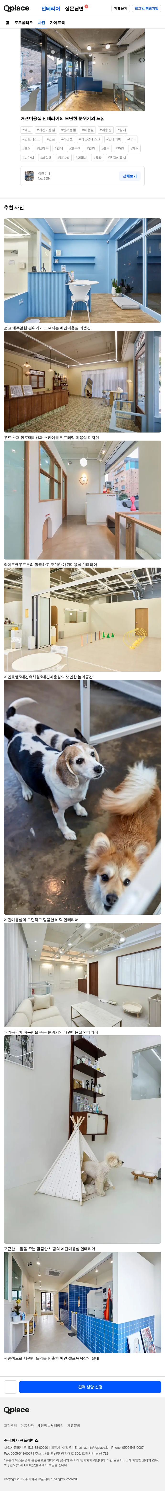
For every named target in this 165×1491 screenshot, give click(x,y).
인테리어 (50, 8)
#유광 (97, 158)
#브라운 (42, 148)
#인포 (51, 139)
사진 (41, 23)
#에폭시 (81, 158)
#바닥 (131, 139)
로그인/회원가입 (146, 8)
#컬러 (91, 148)
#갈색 (59, 148)
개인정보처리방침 (50, 1425)
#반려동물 (68, 130)
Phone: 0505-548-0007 (127, 1447)
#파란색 (28, 158)
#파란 (120, 148)
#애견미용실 (46, 130)
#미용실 (88, 130)
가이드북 (57, 23)
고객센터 (10, 1425)
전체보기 (130, 176)
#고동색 (75, 148)
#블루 (105, 148)
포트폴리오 (23, 23)
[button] (155, 224)
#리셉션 (67, 139)
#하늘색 (63, 158)
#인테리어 (113, 139)
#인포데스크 (32, 139)
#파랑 (134, 148)
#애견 (27, 130)
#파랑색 (46, 158)
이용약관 (27, 1425)
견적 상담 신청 (90, 1387)
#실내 (122, 130)
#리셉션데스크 (89, 139)
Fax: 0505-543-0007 (18, 1453)
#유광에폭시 (117, 158)
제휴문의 (120, 8)
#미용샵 (105, 130)
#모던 (27, 148)
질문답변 (75, 8)
